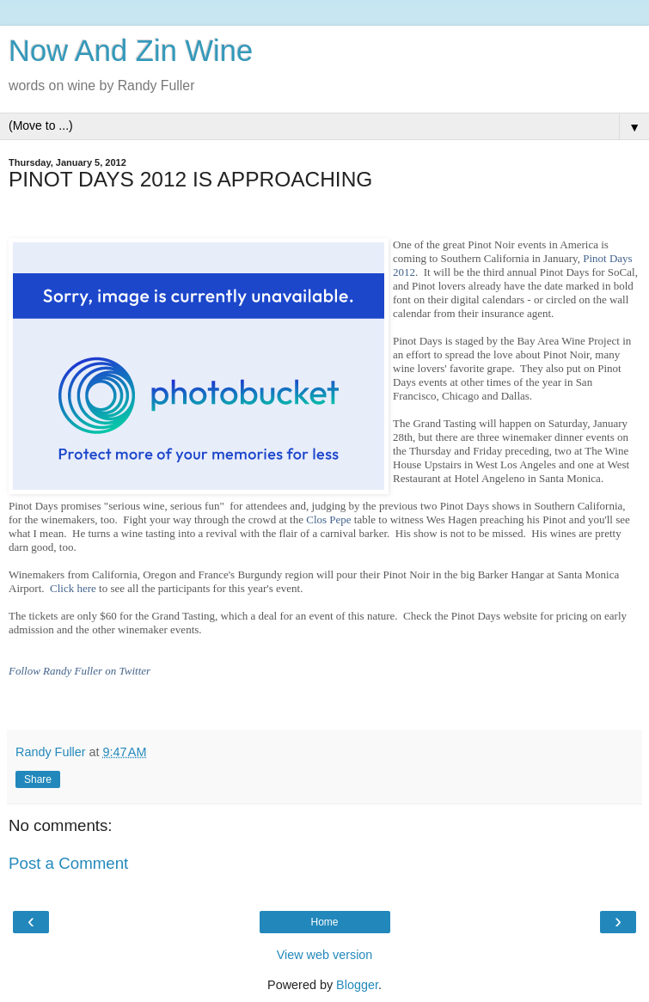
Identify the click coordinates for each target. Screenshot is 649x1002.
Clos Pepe (328, 519)
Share (38, 779)
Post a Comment (68, 863)
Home (324, 922)
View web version (325, 955)
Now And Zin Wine (131, 50)
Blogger (357, 985)
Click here (73, 588)
